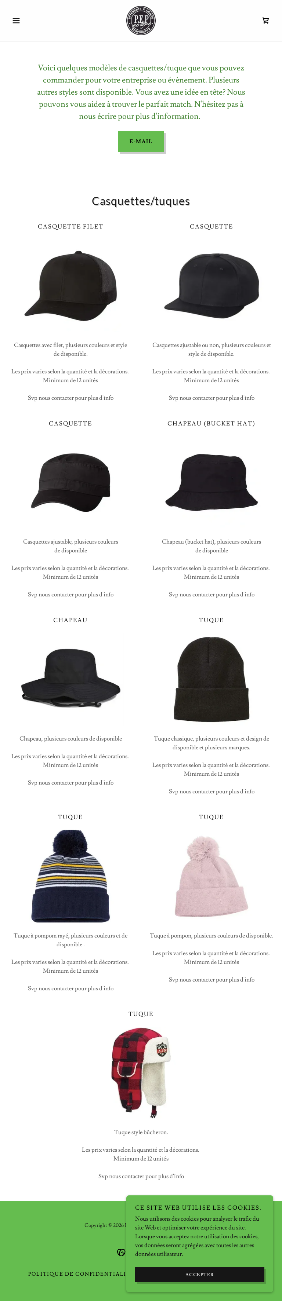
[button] (28, 20)
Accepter (199, 1275)
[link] (141, 20)
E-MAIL (141, 141)
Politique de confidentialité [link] (81, 1274)
